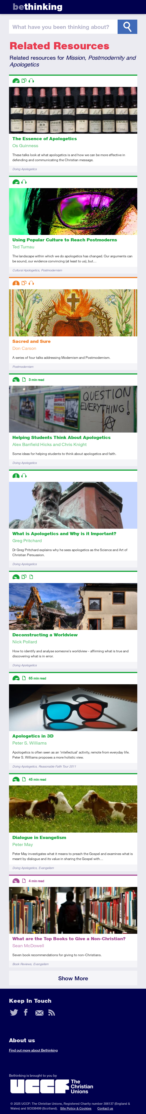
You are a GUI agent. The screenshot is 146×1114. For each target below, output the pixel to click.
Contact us (105, 1108)
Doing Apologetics (24, 169)
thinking (37, 6)
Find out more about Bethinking (33, 1050)
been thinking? (60, 26)
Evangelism (46, 868)
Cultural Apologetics (25, 270)
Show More (73, 978)
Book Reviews (21, 964)
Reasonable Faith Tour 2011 (57, 766)
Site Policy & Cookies (75, 1108)
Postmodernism (51, 270)
